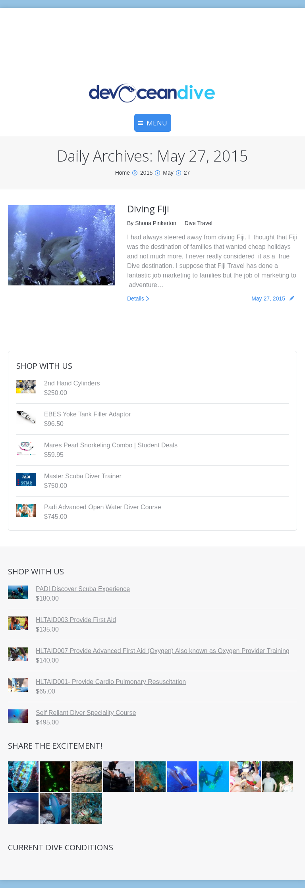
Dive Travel (198, 223)
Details (135, 298)
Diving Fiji (148, 208)
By (151, 223)
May (168, 173)
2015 (146, 173)
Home (122, 173)
